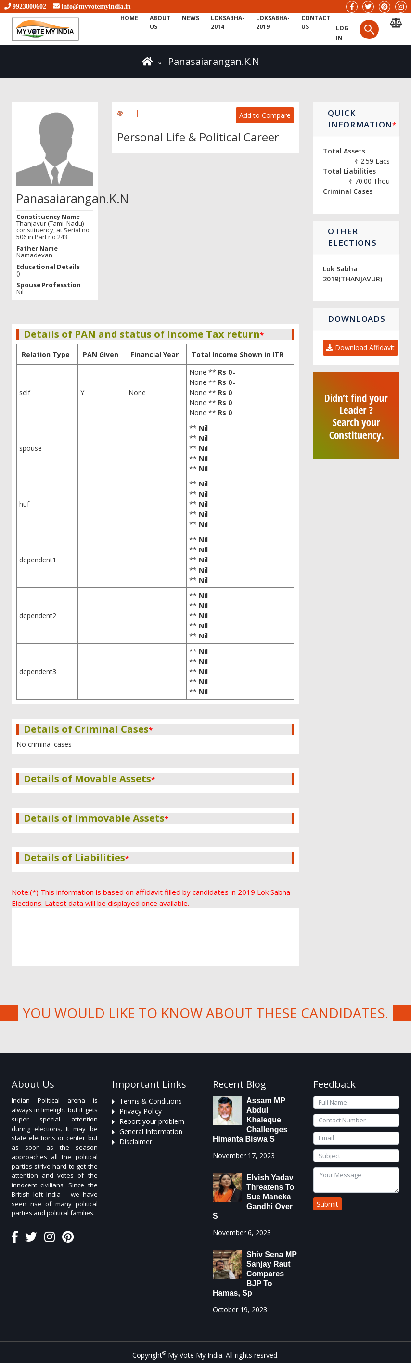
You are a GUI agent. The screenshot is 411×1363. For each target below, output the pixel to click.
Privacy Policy (140, 1111)
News (190, 18)
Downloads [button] (356, 318)
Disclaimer (135, 1141)
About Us (160, 22)
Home (129, 18)
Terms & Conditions (150, 1101)
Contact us (315, 22)
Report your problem (151, 1121)
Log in (342, 33)
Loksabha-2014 (227, 22)
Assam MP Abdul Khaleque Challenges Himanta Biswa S (250, 1119)
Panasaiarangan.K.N (213, 61)
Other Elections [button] (352, 237)
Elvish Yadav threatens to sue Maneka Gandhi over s (253, 1196)
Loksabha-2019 (273, 22)
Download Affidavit (360, 347)
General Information (150, 1131)
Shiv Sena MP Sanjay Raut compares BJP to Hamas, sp (255, 1273)
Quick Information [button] (362, 118)
